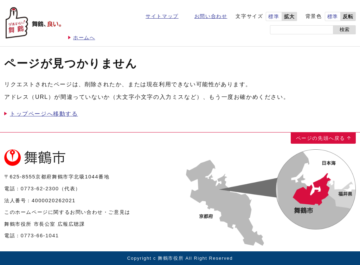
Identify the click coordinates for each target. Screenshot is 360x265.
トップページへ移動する (44, 114)
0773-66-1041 (40, 235)
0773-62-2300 (40, 188)
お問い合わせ (210, 16)
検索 (344, 29)
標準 (273, 16)
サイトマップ (162, 16)
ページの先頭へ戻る (320, 138)
